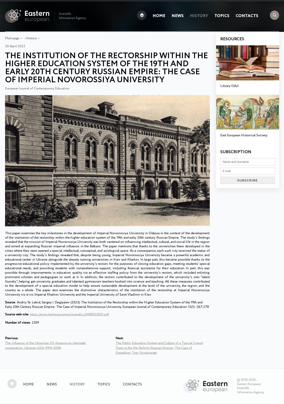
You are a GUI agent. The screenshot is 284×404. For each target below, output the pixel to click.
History (199, 16)
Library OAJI (229, 86)
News (178, 16)
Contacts (247, 16)
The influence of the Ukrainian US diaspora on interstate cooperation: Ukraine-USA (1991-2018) (45, 345)
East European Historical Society (243, 135)
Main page (12, 38)
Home (159, 16)
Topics (221, 16)
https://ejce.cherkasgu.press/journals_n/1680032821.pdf (69, 314)
